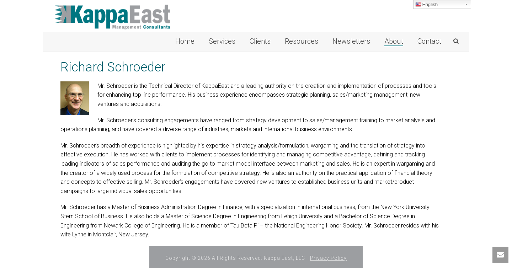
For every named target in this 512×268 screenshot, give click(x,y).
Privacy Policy (328, 258)
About (393, 41)
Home (184, 41)
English (426, 4)
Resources (301, 41)
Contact (429, 41)
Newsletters (351, 41)
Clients (260, 41)
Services (222, 41)
